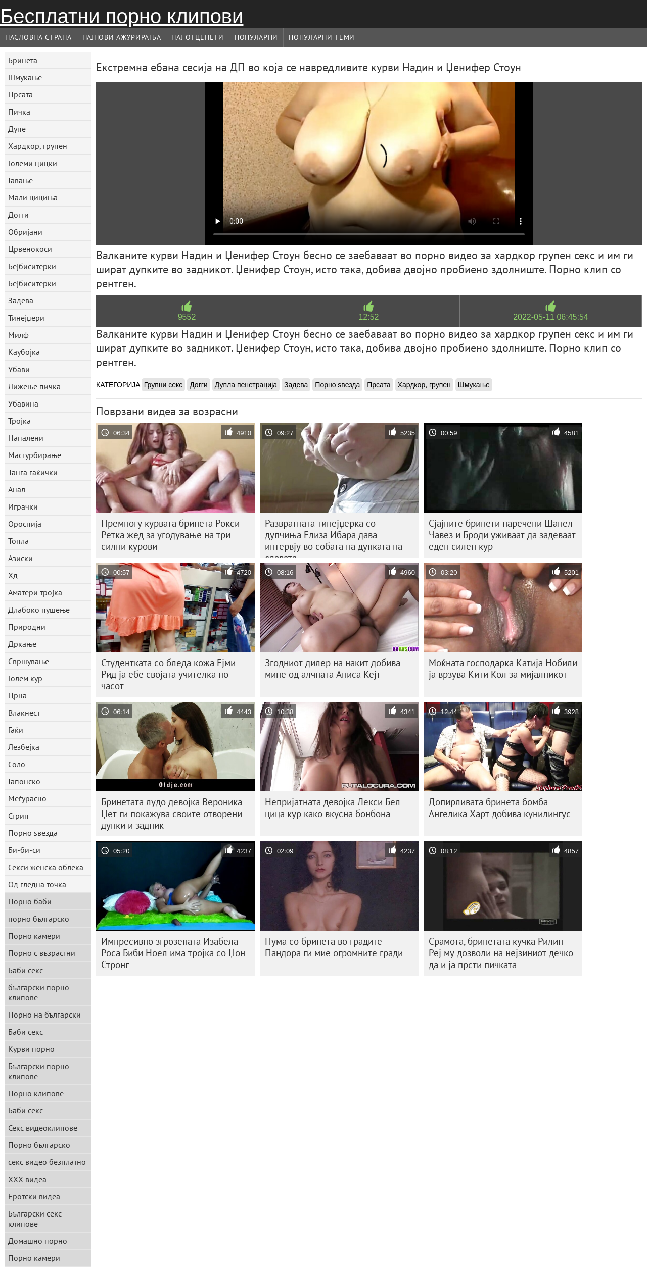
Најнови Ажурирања (121, 37)
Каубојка (24, 352)
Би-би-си (24, 850)
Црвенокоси (30, 249)
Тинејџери (26, 318)
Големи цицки (32, 163)
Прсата (20, 94)
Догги (18, 215)
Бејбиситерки (32, 266)
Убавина (23, 403)
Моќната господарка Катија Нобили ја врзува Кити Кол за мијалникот (503, 668)
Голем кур (25, 678)
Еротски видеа (34, 1196)
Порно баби (30, 901)
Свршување (28, 661)
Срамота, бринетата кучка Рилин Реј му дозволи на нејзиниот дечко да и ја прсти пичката (501, 953)
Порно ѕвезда (33, 833)
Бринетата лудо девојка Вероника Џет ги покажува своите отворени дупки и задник (171, 813)
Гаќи (15, 730)
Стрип (18, 815)
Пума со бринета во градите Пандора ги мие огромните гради (334, 947)
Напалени (25, 438)
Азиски (20, 558)
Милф (18, 335)
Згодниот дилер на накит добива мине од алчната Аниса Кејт (332, 668)
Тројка (19, 421)
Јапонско (24, 781)
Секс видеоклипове (42, 1128)
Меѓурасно (27, 798)
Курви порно (31, 1049)
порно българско (38, 919)
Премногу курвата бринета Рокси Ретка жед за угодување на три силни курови (170, 534)
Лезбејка (23, 747)
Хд (13, 575)
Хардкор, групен (37, 146)
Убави (19, 369)
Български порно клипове (38, 1071)
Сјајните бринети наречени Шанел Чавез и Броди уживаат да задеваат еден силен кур (502, 534)
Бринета (22, 60)
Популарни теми (322, 37)
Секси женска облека (45, 867)
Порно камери (34, 936)
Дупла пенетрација (246, 385)
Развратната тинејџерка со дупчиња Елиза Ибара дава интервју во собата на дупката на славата (333, 537)
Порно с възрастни (41, 953)
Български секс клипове (35, 1218)
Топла (18, 541)
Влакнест (24, 712)
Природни (26, 627)
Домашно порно (37, 1241)
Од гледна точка (37, 884)
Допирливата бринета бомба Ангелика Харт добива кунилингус (500, 808)
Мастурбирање (34, 455)
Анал (16, 489)
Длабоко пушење (39, 609)
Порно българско (39, 1145)
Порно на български (44, 1014)
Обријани (25, 232)
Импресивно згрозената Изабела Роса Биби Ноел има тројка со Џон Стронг (173, 953)
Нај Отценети (197, 37)
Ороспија (24, 524)
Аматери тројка (35, 592)
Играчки (23, 506)
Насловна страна (38, 37)
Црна (17, 695)
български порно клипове (38, 992)
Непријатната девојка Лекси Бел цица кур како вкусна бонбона (332, 808)
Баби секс (25, 970)
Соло (16, 764)
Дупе (17, 129)
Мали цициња (33, 197)
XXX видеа (27, 1179)
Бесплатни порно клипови (121, 16)
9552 (187, 317)
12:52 (368, 317)
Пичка (19, 112)
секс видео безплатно (47, 1162)
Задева (20, 300)
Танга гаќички (33, 472)
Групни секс (163, 385)
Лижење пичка (34, 386)
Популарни (256, 37)
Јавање (20, 180)
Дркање (22, 644)
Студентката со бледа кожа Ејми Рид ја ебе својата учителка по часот (168, 674)
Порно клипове (36, 1093)
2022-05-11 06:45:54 (550, 317)
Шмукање (25, 77)
